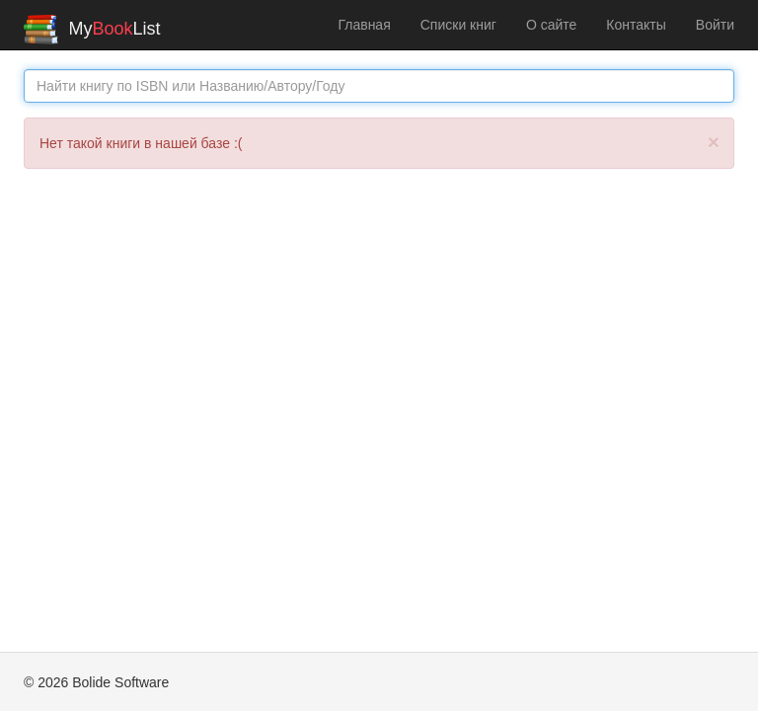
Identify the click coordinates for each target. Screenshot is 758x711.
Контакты (635, 25)
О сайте (551, 25)
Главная (364, 25)
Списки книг (458, 25)
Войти (715, 25)
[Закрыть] (714, 141)
